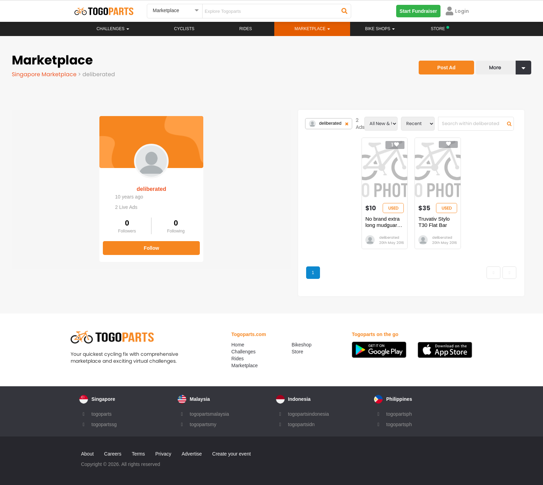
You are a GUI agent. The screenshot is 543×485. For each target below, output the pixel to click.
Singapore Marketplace (45, 74)
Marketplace (244, 365)
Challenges (113, 28)
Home (237, 344)
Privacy (163, 454)
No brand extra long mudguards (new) (270, 222)
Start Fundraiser (418, 11)
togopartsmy (203, 424)
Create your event (231, 454)
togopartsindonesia (308, 414)
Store (297, 351)
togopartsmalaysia (209, 414)
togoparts (101, 414)
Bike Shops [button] (380, 28)
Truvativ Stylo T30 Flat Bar (361, 219)
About (87, 454)
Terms (138, 454)
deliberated (63, 183)
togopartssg (104, 424)
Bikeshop (302, 344)
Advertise (191, 454)
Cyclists (184, 28)
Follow (63, 242)
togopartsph (399, 414)
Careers (113, 454)
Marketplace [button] (312, 28)
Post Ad (446, 67)
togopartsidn (301, 424)
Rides (245, 28)
